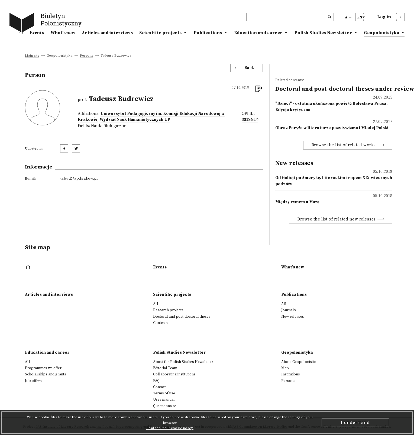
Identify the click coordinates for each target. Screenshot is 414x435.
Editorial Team (165, 368)
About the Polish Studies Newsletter (183, 361)
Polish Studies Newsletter (323, 32)
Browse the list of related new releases (336, 219)
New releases (292, 316)
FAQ (156, 380)
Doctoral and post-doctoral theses (182, 316)
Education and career (258, 32)
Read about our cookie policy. (169, 428)
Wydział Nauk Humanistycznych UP (135, 119)
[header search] (285, 17)
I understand (355, 422)
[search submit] (330, 17)
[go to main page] (46, 23)
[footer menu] (28, 267)
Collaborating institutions (174, 374)
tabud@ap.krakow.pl (79, 178)
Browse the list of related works (344, 145)
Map (285, 368)
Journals (288, 310)
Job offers (33, 380)
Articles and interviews (107, 32)
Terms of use (164, 393)
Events (37, 32)
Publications (208, 32)
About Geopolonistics (299, 361)
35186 (247, 119)
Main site (32, 56)
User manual (164, 399)
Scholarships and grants (45, 374)
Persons (86, 56)
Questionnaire (164, 406)
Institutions (290, 374)
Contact (159, 387)
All (155, 303)
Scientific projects (160, 32)
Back (249, 67)
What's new (63, 32)
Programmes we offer (43, 368)
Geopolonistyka (381, 32)
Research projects (168, 310)
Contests (160, 322)
